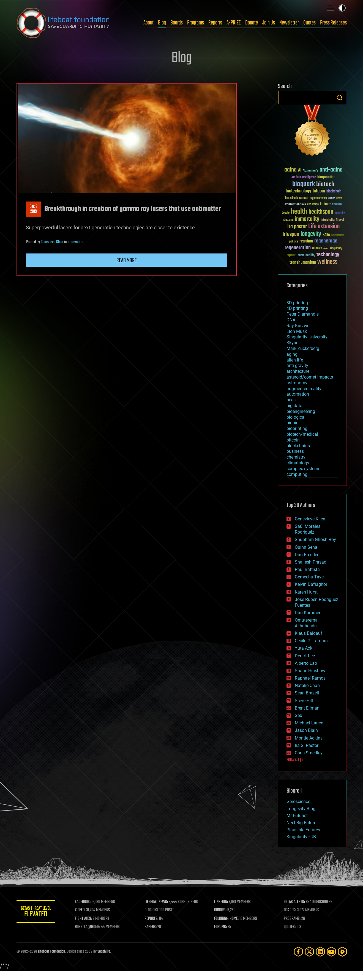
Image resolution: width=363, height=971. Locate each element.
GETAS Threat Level (36, 912)
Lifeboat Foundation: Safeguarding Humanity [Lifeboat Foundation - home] (63, 23)
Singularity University (306, 337)
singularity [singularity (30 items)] (336, 248)
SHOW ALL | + (294, 760)
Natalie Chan (307, 685)
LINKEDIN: (221, 902)
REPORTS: (151, 918)
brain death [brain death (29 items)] (291, 198)
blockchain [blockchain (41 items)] (333, 191)
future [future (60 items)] (325, 204)
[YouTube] (331, 951)
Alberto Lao (306, 663)
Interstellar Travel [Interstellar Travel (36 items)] (332, 220)
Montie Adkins (309, 738)
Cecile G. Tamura (311, 640)
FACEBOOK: (83, 902)
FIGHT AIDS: (83, 918)
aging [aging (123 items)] (290, 170)
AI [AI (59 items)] (299, 170)
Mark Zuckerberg (302, 348)
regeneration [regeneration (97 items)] (298, 248)
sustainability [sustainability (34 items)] (306, 256)
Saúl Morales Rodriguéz (307, 529)
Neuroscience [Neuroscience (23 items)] (337, 235)
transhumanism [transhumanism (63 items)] (303, 262)
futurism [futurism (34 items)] (337, 205)
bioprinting (296, 428)
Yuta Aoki (304, 648)
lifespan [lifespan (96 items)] (291, 234)
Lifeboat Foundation (51, 951)
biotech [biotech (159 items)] (325, 184)
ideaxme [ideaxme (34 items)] (288, 220)
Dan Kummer (307, 612)
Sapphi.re (103, 951)
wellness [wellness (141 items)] (327, 262)
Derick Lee (305, 655)
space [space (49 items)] (291, 255)
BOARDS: (290, 910)
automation (297, 394)
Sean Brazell (307, 693)
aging (292, 354)
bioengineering (300, 411)
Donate (251, 23)
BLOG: (148, 910)
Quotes (309, 23)
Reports (215, 23)
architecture (297, 371)
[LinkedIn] (320, 951)
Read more (126, 260)
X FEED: (80, 910)
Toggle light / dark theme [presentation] (342, 8)
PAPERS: (150, 927)
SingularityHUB (301, 836)
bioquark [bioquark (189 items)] (303, 184)
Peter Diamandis (302, 314)
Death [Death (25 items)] (339, 198)
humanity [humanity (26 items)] (340, 213)
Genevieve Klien (52, 242)
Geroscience (298, 801)
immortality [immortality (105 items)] (307, 219)
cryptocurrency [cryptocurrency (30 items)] (318, 198)
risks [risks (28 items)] (325, 248)
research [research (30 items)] (317, 248)
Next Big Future (301, 822)
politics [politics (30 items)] (293, 242)
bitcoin (293, 440)
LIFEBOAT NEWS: (156, 902)
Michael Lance (309, 723)
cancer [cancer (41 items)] (304, 198)
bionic (292, 422)
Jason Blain (306, 730)
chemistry (295, 457)
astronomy (296, 382)
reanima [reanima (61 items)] (306, 241)
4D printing (297, 308)
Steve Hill (304, 700)
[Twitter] (309, 951)
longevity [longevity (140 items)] (311, 234)
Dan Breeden (307, 554)
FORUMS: (220, 927)
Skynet (293, 342)
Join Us (268, 23)
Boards (176, 23)
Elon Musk (296, 331)
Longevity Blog (300, 808)
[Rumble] (342, 951)
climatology (297, 462)
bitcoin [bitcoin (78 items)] (319, 191)
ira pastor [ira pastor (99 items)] (297, 227)
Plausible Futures (303, 829)
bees (291, 399)
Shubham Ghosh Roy (315, 539)
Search (339, 97)
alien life (294, 360)
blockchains (298, 445)
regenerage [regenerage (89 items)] (325, 241)
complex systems (303, 468)
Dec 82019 (33, 209)
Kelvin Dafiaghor (311, 584)
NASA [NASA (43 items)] (326, 235)
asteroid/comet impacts (309, 377)
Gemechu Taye (309, 577)
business (295, 451)
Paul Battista (307, 569)
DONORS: (220, 910)
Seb (298, 715)
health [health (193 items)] (299, 212)
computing (296, 474)
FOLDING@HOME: (226, 918)
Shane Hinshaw (310, 670)
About (148, 23)
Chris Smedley (309, 752)
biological (295, 417)
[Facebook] (298, 951)
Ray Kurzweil (299, 325)
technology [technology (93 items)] (327, 255)
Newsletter (289, 23)
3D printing (297, 302)
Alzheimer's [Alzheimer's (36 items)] (310, 171)
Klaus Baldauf (308, 633)
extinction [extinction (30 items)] (313, 204)
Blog (162, 23)
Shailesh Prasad (310, 562)
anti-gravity (297, 365)
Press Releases (333, 23)
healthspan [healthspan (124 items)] (321, 212)
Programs (195, 23)
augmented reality (303, 388)
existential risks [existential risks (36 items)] (295, 205)
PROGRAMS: (292, 918)
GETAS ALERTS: (294, 902)
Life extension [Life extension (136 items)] (324, 226)
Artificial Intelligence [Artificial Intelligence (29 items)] (303, 177)
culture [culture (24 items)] (331, 198)
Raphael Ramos (310, 678)
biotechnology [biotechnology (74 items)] (298, 191)
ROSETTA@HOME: (87, 927)
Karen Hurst (306, 592)
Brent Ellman (307, 708)
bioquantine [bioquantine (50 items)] (326, 177)
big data (294, 405)
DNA (290, 319)
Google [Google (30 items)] (286, 213)
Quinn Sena (306, 547)
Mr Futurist (297, 815)
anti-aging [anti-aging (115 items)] (331, 170)
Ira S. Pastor (306, 745)
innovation (75, 242)
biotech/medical (302, 434)
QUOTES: (290, 927)
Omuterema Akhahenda (306, 622)
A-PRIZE (233, 23)
